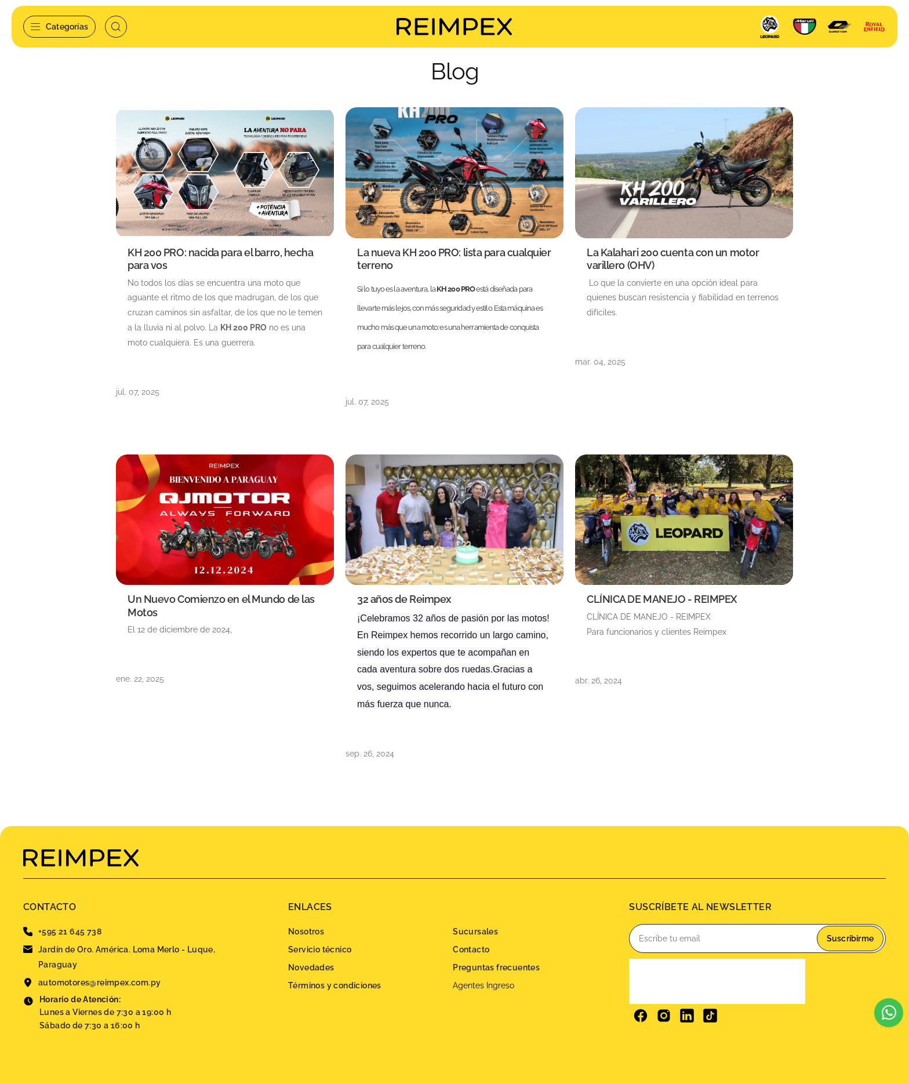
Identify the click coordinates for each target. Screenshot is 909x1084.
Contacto (471, 949)
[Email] (757, 938)
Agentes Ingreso (483, 985)
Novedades (311, 967)
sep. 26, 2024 (370, 753)
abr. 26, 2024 (598, 680)
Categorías (59, 26)
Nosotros (306, 931)
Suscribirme (850, 938)
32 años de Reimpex (404, 599)
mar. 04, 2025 (600, 361)
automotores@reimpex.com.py (92, 982)
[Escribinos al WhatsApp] (888, 1012)
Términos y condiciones (334, 985)
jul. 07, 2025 (137, 392)
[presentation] (717, 981)
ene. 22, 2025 (140, 678)
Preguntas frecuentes (496, 967)
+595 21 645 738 (62, 931)
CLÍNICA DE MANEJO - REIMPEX (662, 599)
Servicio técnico (319, 949)
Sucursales (475, 931)
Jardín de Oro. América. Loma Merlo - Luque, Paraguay (119, 957)
